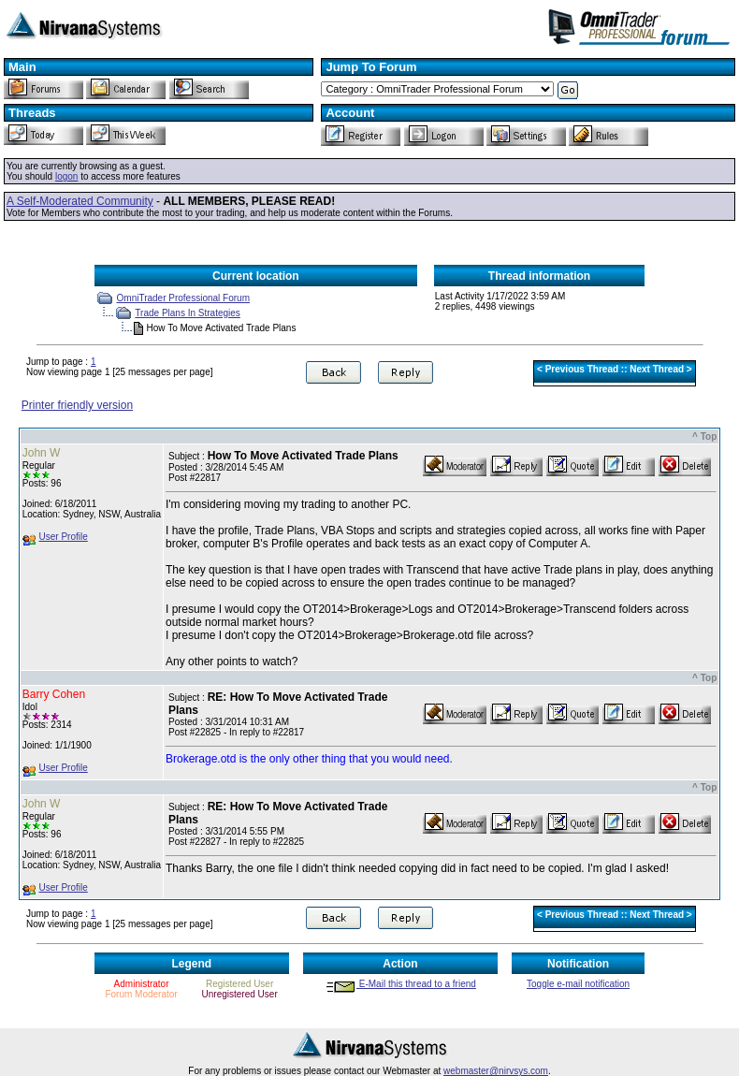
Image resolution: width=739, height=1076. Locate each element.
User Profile (63, 536)
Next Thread (657, 369)
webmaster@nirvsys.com (495, 1071)
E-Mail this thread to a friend (400, 984)
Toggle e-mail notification (578, 984)
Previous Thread (581, 369)
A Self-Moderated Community (80, 201)
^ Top (704, 436)
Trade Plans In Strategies (187, 313)
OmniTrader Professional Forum (183, 298)
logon (66, 176)
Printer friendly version (77, 405)
